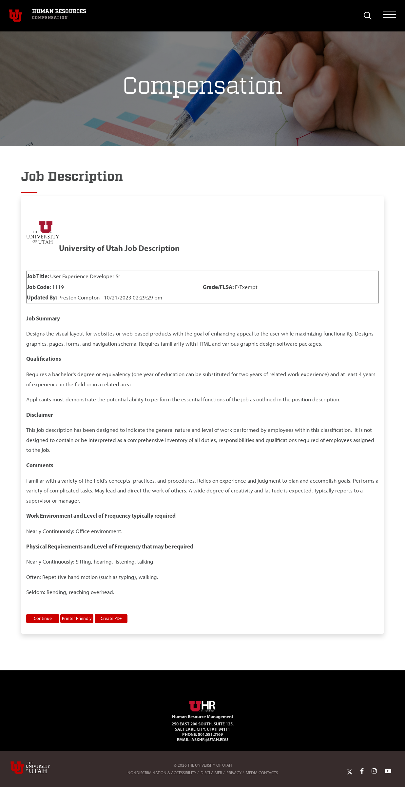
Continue (43, 618)
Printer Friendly (77, 618)
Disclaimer (211, 772)
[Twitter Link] (349, 771)
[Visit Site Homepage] (202, 705)
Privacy (233, 772)
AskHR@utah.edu (209, 739)
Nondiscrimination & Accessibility (161, 772)
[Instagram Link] (374, 771)
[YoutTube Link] (388, 771)
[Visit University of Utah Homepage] (15, 16)
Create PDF (111, 618)
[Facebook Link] (362, 771)
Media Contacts (262, 772)
